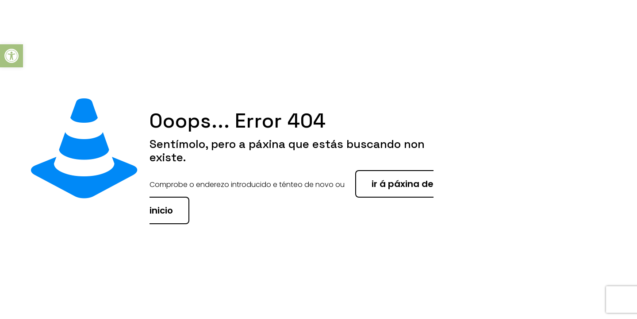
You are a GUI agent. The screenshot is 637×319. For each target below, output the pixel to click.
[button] (11, 55)
